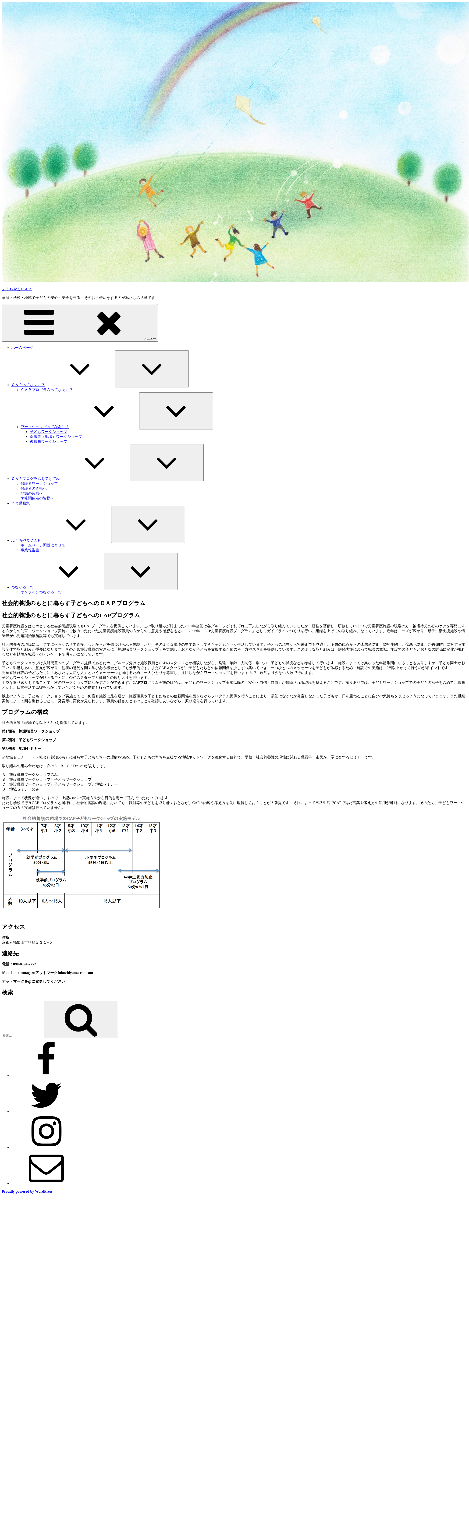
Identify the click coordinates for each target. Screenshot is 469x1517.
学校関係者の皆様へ (37, 498)
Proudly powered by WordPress (27, 1191)
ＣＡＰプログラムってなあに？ (47, 390)
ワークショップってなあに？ (80, 427)
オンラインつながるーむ (41, 592)
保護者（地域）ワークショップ (56, 437)
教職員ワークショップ (48, 441)
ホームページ (22, 348)
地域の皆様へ (32, 493)
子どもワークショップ (48, 432)
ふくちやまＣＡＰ (17, 289)
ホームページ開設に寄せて (43, 545)
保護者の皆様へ (34, 488)
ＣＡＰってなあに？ (63, 385)
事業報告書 (30, 550)
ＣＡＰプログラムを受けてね (70, 479)
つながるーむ (57, 587)
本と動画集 (20, 503)
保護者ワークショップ (39, 484)
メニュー (80, 322)
